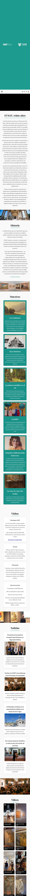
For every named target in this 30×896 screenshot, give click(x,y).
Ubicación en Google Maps (15, 540)
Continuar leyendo (15, 277)
